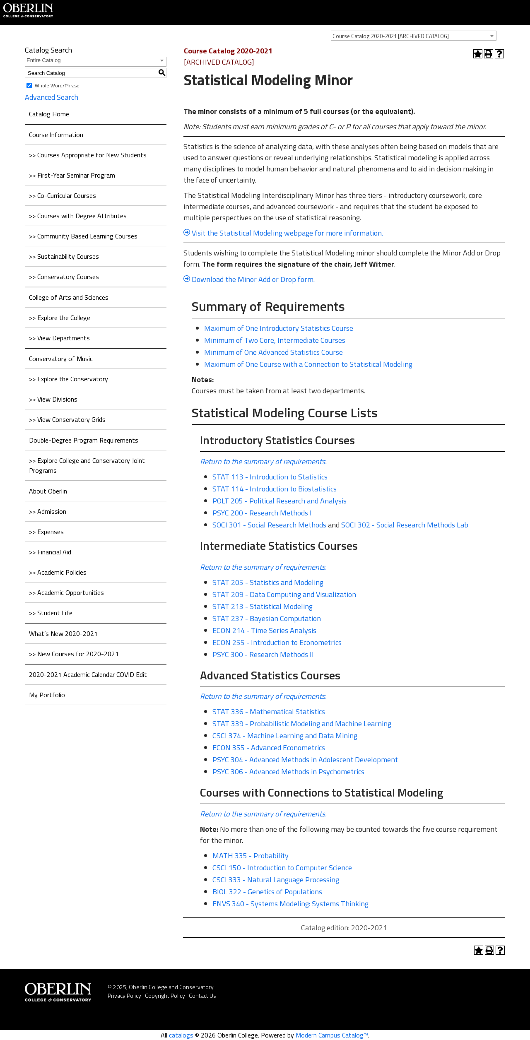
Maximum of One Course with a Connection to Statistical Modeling (308, 364)
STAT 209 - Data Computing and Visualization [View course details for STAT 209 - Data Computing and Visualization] (284, 594)
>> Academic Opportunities (66, 592)
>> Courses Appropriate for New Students (88, 155)
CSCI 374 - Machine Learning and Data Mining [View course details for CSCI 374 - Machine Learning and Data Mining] (284, 735)
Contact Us (202, 995)
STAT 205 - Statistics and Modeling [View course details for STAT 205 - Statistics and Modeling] (267, 582)
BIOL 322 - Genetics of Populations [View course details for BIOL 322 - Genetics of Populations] (267, 891)
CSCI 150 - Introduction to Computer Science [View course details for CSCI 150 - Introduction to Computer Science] (282, 867)
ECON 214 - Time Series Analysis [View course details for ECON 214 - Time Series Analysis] (264, 630)
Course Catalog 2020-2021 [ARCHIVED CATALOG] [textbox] (390, 36)
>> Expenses (46, 532)
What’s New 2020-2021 (63, 633)
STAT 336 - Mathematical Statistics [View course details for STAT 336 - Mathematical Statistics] (268, 711)
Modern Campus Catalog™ (332, 1035)
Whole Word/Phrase (57, 85)
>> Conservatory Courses (64, 277)
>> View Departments (59, 338)
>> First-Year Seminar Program (72, 175)
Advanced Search (51, 97)
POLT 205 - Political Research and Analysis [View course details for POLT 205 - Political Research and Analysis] (279, 500)
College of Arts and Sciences (68, 297)
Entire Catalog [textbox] (43, 60)
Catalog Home (49, 114)
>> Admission (47, 511)
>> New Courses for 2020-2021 (74, 654)
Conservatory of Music (61, 359)
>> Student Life (50, 613)
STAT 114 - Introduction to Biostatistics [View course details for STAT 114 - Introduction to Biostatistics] (274, 488)
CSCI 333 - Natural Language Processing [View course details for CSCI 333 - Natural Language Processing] (275, 879)
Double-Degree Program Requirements (83, 440)
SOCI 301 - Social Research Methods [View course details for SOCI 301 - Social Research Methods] (269, 524)
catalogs (181, 1035)
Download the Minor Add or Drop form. (252, 279)
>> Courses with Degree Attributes (78, 216)
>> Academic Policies (58, 572)
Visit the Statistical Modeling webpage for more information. (283, 232)
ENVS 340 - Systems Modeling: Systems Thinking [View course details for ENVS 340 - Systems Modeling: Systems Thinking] (290, 903)
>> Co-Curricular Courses (62, 195)
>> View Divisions (53, 399)
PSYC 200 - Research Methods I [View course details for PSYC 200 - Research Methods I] (262, 512)
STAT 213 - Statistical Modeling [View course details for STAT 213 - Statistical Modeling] (262, 606)
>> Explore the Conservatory (68, 379)
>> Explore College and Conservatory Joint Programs (87, 465)
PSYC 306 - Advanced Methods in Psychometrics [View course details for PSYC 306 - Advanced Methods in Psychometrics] (288, 771)
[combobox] (413, 36)
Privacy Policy (124, 995)
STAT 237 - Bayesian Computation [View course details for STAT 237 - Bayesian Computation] (266, 618)
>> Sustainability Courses (64, 256)
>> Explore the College (59, 318)
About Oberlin (48, 491)
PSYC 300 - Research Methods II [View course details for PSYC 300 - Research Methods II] (263, 654)
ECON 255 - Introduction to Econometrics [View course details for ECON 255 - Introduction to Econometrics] (277, 642)
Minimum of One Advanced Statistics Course (273, 352)
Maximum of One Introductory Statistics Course (278, 328)
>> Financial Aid (50, 552)
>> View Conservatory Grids (67, 419)
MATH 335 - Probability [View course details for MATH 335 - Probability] (250, 855)
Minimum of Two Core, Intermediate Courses (274, 340)
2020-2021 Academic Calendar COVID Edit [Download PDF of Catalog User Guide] (88, 674)
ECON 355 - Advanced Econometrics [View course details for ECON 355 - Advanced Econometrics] (268, 747)
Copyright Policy (165, 995)
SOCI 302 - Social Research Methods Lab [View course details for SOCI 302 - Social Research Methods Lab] (404, 524)
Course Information (56, 135)
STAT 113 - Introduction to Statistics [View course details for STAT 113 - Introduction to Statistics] (270, 476)
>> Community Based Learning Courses (83, 236)
